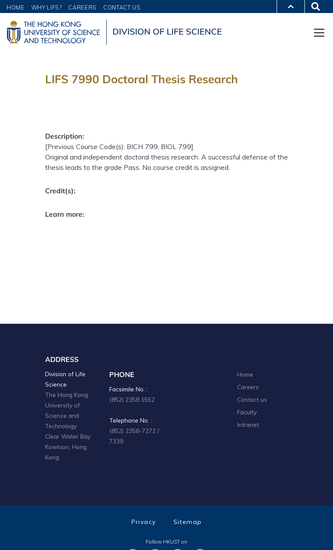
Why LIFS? (46, 7)
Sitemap (187, 522)
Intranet (248, 424)
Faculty (247, 412)
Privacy (143, 522)
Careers (82, 7)
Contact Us (122, 7)
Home (16, 7)
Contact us (252, 399)
